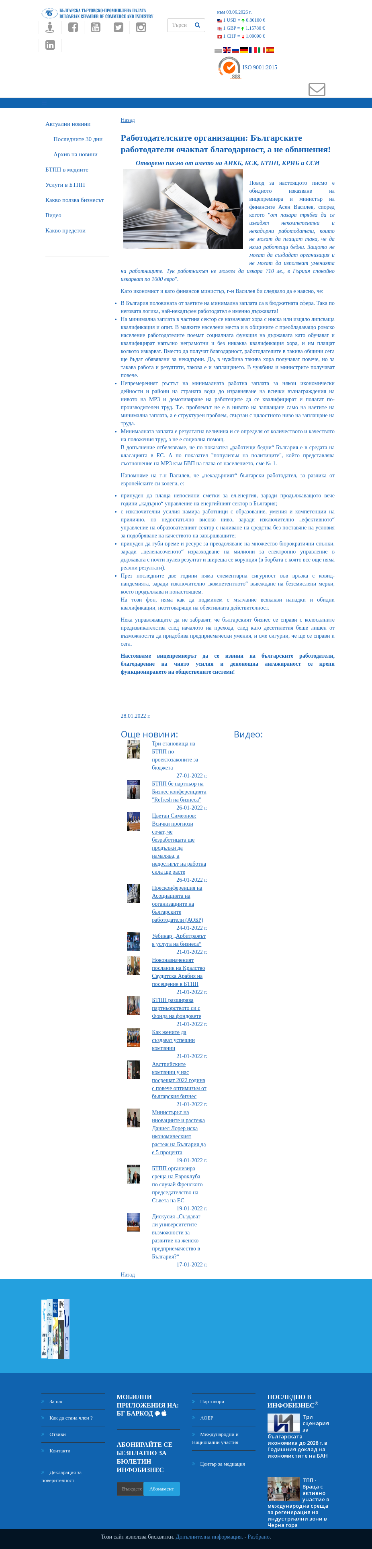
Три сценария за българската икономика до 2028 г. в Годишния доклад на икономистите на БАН (298, 1434)
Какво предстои (65, 228)
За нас (52, 1399)
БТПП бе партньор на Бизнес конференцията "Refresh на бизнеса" (179, 789)
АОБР (202, 1415)
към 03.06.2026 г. (234, 12)
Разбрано (259, 1537)
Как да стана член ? (67, 1415)
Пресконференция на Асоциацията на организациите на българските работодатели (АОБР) (177, 902)
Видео (53, 213)
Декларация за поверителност (61, 1474)
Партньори (208, 1399)
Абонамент (161, 1486)
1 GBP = (241, 28)
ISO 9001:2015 (247, 68)
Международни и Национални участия (215, 1436)
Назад (128, 118)
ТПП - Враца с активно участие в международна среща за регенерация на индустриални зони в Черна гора (298, 1500)
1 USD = (241, 20)
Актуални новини (67, 121)
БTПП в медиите (66, 167)
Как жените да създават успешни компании (173, 1038)
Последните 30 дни (77, 136)
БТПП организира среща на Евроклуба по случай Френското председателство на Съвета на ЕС (177, 1182)
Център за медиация (218, 1461)
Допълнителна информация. (209, 1537)
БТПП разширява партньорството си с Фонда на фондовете (176, 1006)
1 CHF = (241, 36)
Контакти (55, 1448)
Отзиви (53, 1432)
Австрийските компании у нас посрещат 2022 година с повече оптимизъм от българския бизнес (179, 1078)
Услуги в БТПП (65, 182)
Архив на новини (75, 152)
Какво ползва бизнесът (74, 197)
